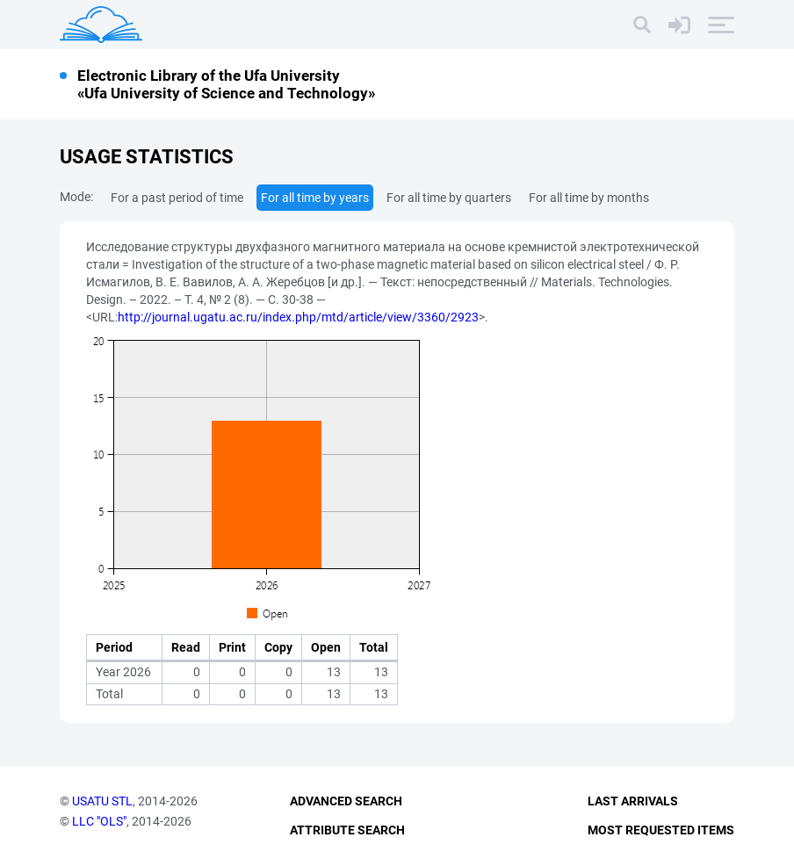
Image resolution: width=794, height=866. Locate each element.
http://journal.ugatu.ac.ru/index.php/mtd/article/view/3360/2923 (298, 317)
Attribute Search (347, 830)
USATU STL (102, 801)
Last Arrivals (633, 801)
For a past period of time (177, 198)
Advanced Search (346, 801)
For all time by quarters (448, 198)
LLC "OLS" (99, 821)
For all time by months (589, 198)
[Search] (642, 24)
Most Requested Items (661, 830)
